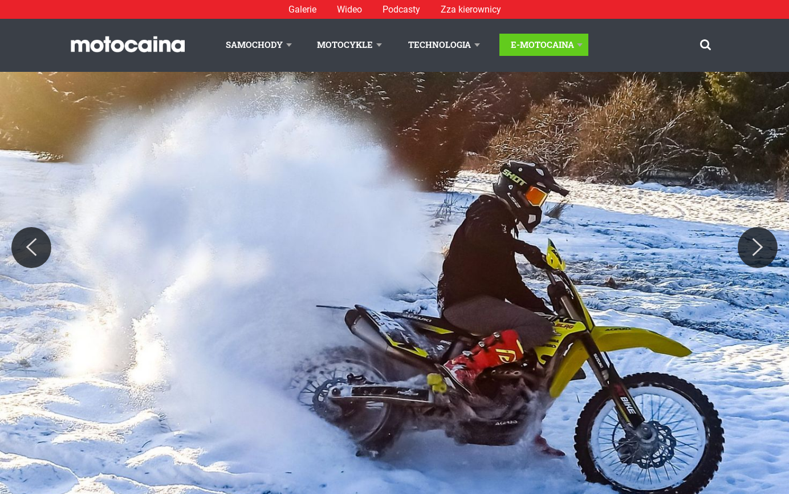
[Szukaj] (705, 44)
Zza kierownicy (471, 9)
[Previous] (31, 247)
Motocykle (345, 44)
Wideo (349, 9)
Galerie (302, 9)
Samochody (254, 44)
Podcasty (401, 9)
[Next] (758, 247)
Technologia (439, 44)
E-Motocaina (542, 44)
